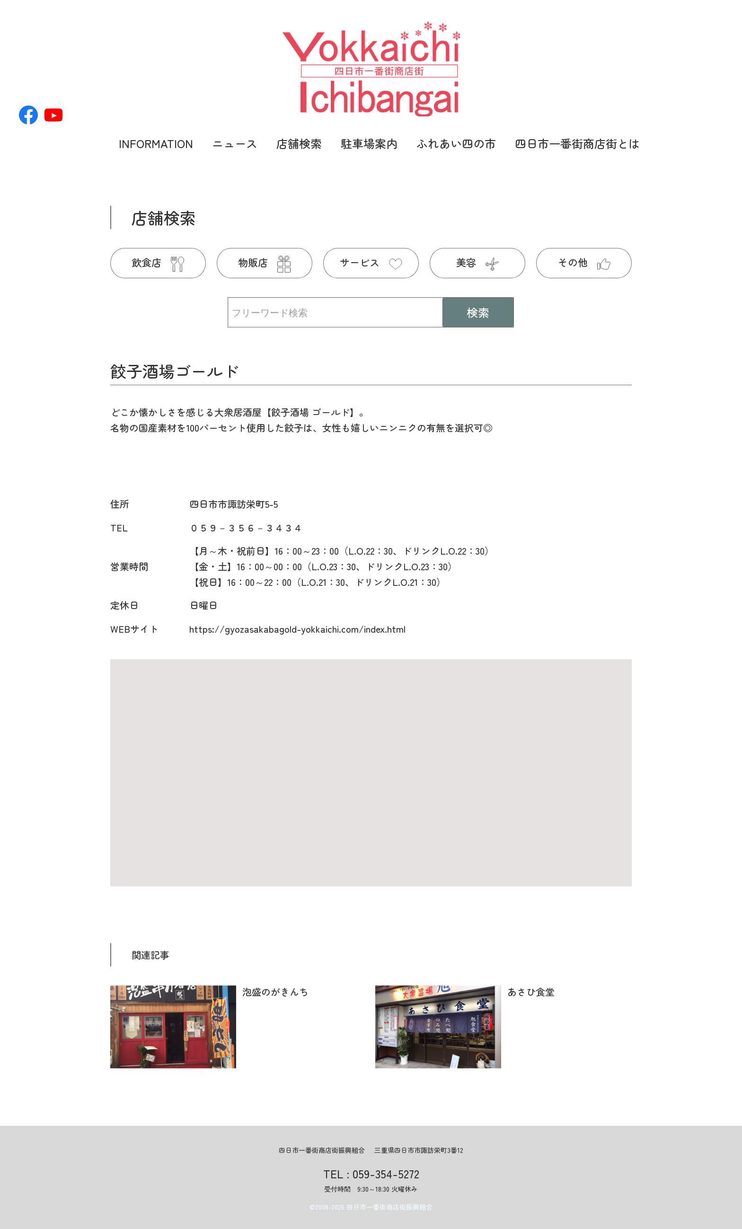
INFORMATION (156, 143)
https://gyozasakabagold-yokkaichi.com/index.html (297, 629)
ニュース (234, 143)
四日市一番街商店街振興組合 (389, 1206)
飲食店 (158, 262)
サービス (371, 262)
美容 (477, 262)
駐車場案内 (369, 143)
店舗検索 (299, 143)
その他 (584, 262)
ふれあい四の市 (456, 143)
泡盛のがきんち (275, 992)
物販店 (264, 262)
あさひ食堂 (531, 992)
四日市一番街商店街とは (577, 143)
